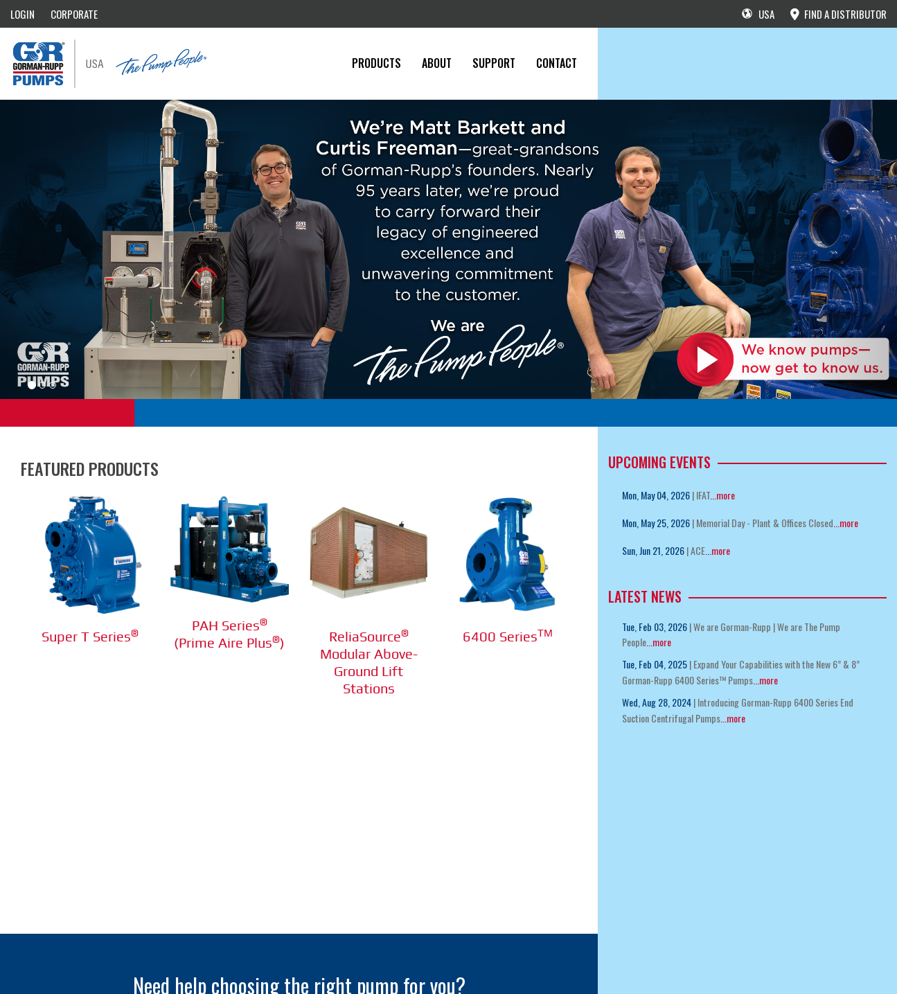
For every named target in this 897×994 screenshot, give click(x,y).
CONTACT (556, 63)
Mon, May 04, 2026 (656, 495)
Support (493, 63)
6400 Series (508, 636)
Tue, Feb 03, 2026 (654, 626)
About (437, 63)
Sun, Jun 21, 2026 (653, 550)
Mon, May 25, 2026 (656, 522)
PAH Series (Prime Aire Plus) (229, 633)
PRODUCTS (376, 63)
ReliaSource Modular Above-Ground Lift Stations (369, 662)
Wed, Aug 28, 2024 (656, 702)
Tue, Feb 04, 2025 (654, 664)
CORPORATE (74, 13)
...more (722, 495)
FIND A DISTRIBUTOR (838, 13)
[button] (67, 249)
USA (758, 13)
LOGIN (22, 13)
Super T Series (90, 636)
